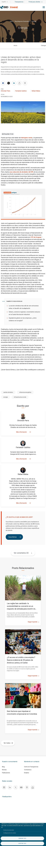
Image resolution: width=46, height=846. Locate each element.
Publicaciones (6, 772)
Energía (34, 21)
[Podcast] (27, 787)
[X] (15, 787)
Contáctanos (27, 769)
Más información (23, 432)
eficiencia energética (25, 392)
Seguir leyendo (33, 622)
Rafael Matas (36, 91)
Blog (3, 766)
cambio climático (8, 392)
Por (2, 89)
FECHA (2, 94)
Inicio (11, 21)
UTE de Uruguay (36, 237)
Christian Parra (5, 91)
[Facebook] (4, 787)
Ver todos (8, 743)
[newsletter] (33, 787)
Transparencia (19, 2)
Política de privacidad (8, 830)
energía (5, 397)
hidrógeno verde (26, 138)
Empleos (26, 772)
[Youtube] (21, 787)
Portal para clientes (35, 2)
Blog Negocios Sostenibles (22, 21)
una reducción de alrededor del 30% (22, 172)
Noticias (4, 769)
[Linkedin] (10, 787)
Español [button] (4, 1)
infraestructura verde (20, 397)
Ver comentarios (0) (21, 553)
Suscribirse (14, 537)
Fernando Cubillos (21, 91)
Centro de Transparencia (31, 766)
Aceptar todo (22, 843)
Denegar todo (22, 838)
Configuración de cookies (9, 833)
